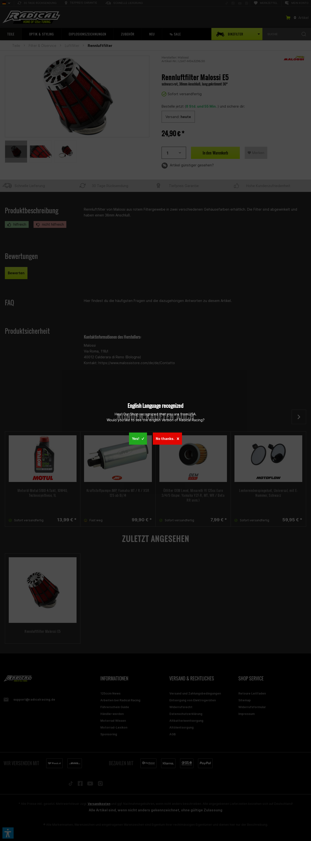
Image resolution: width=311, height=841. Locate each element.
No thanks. (167, 439)
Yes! (138, 439)
